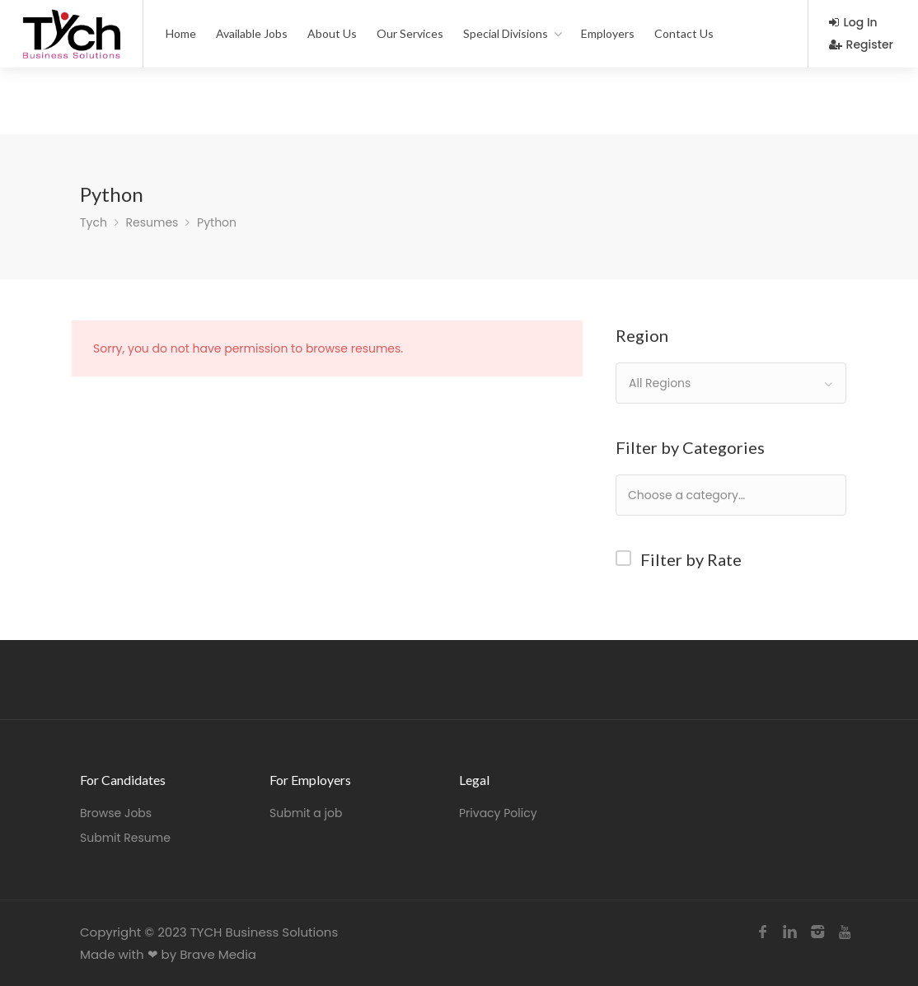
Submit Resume (125, 837)
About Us (332, 33)
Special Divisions (505, 33)
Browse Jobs (116, 813)
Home (181, 33)
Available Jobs (252, 33)
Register (861, 44)
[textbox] (740, 494)
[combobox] (731, 383)
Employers (608, 33)
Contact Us (684, 33)
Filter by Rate (691, 559)
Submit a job (305, 813)
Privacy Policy (498, 813)
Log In (853, 22)
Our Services (410, 33)
